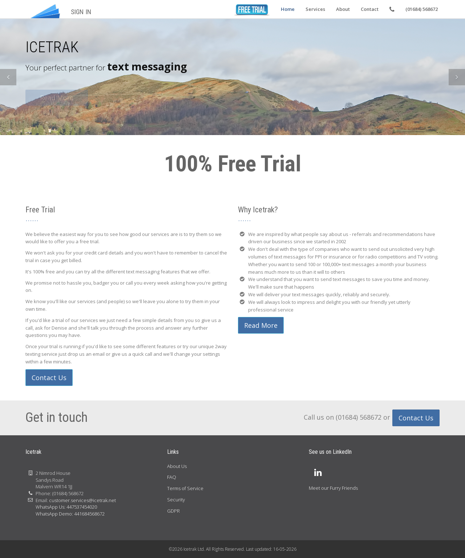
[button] (8, 77)
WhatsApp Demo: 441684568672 (70, 513)
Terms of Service (185, 488)
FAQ (171, 477)
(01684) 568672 (421, 9)
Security (176, 499)
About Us (177, 466)
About (343, 9)
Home (288, 9)
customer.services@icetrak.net (82, 500)
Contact (370, 9)
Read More (261, 325)
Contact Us (49, 377)
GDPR (173, 511)
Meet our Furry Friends (333, 488)
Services (315, 9)
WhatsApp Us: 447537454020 (66, 507)
